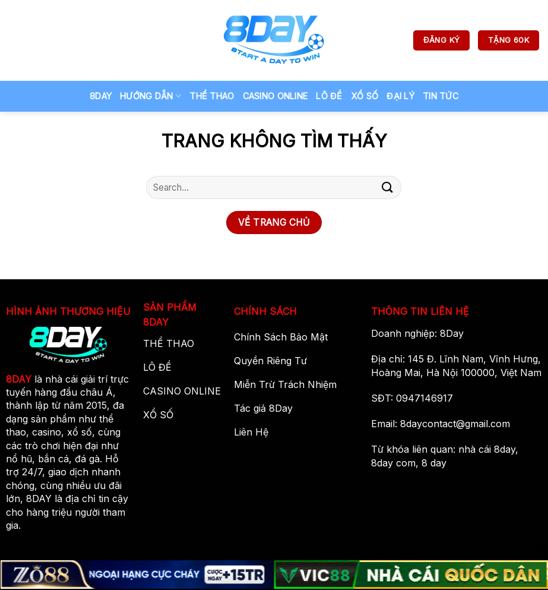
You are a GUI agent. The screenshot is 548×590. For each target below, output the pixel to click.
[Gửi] (388, 187)
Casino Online (275, 96)
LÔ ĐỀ (329, 96)
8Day (101, 96)
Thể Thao (211, 96)
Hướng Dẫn (150, 96)
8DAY (18, 379)
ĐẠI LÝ (400, 96)
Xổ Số (364, 96)
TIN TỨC (440, 96)
